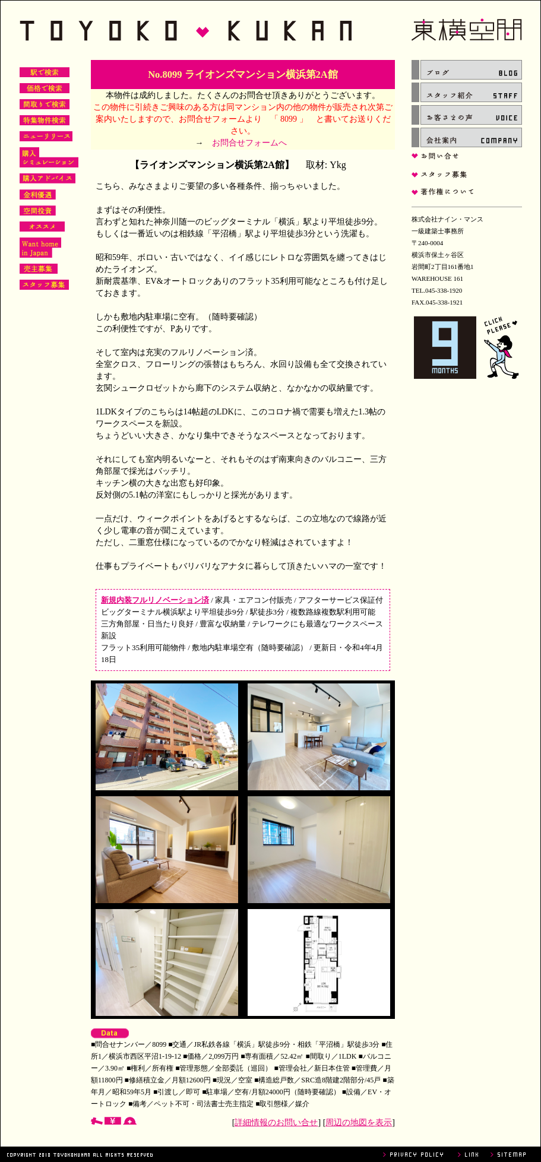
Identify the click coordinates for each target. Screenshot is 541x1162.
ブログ (467, 70)
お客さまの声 (467, 115)
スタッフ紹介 (467, 92)
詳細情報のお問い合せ (276, 1122)
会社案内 (467, 137)
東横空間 (271, 30)
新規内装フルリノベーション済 (155, 600)
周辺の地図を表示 (358, 1122)
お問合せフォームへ (249, 142)
